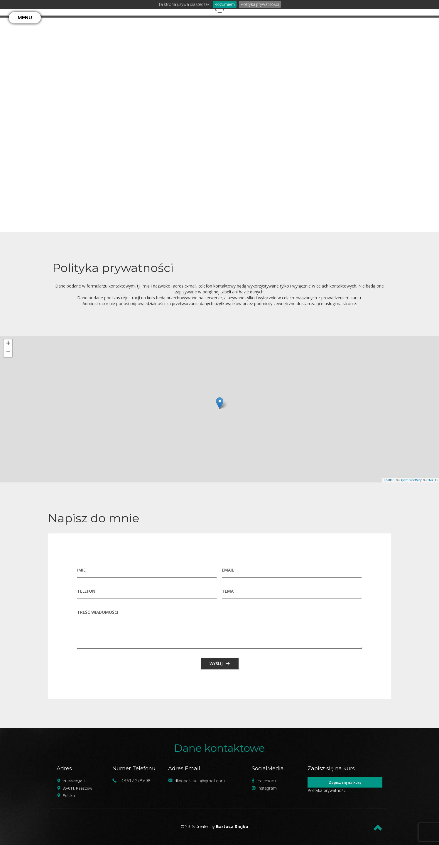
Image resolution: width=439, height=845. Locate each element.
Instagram (267, 788)
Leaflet (389, 480)
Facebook (267, 780)
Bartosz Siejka (232, 826)
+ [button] (8, 343)
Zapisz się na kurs (345, 782)
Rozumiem (225, 4)
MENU (25, 18)
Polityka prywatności (260, 4)
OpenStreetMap (410, 480)
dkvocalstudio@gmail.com (200, 780)
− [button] (8, 352)
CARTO (432, 480)
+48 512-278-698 (134, 780)
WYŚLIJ (220, 663)
